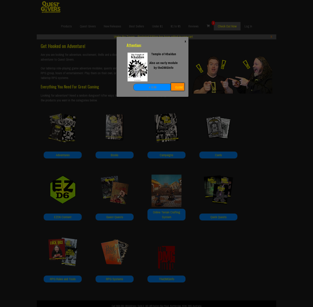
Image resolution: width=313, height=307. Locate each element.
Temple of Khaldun (163, 54)
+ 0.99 (152, 87)
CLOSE (179, 87)
